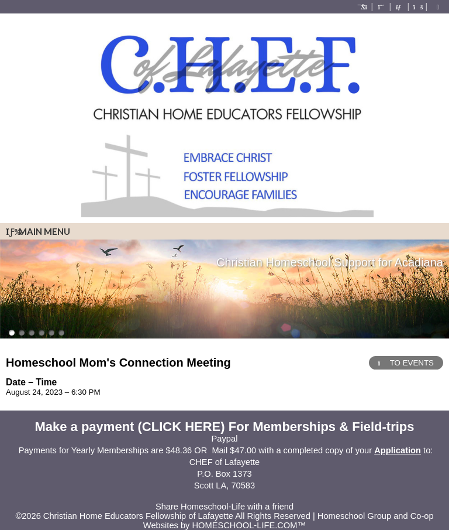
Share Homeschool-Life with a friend (224, 506)
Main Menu (38, 231)
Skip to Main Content (224, 497)
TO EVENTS (406, 362)
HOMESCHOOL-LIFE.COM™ (249, 525)
